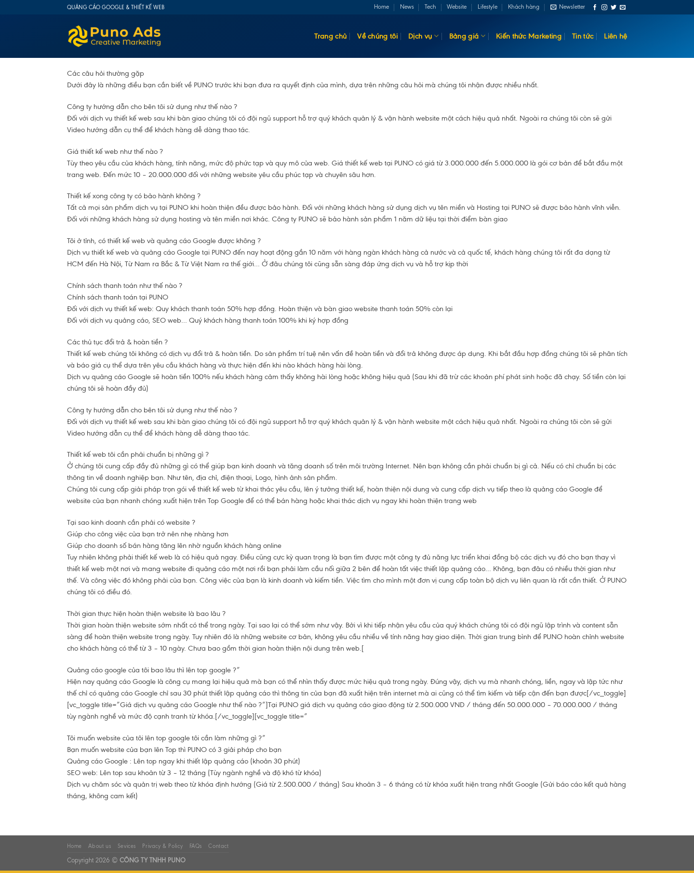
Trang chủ (330, 36)
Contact (218, 846)
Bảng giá (467, 36)
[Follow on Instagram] (604, 7)
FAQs (195, 846)
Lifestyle (487, 6)
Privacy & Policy (162, 846)
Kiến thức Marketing (528, 36)
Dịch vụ (423, 36)
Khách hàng (523, 6)
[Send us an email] (623, 7)
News (407, 6)
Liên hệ (615, 36)
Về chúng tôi (377, 36)
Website (457, 6)
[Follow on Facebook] (595, 7)
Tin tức (582, 36)
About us (99, 846)
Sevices (127, 846)
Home (381, 6)
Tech (430, 6)
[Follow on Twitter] (613, 7)
